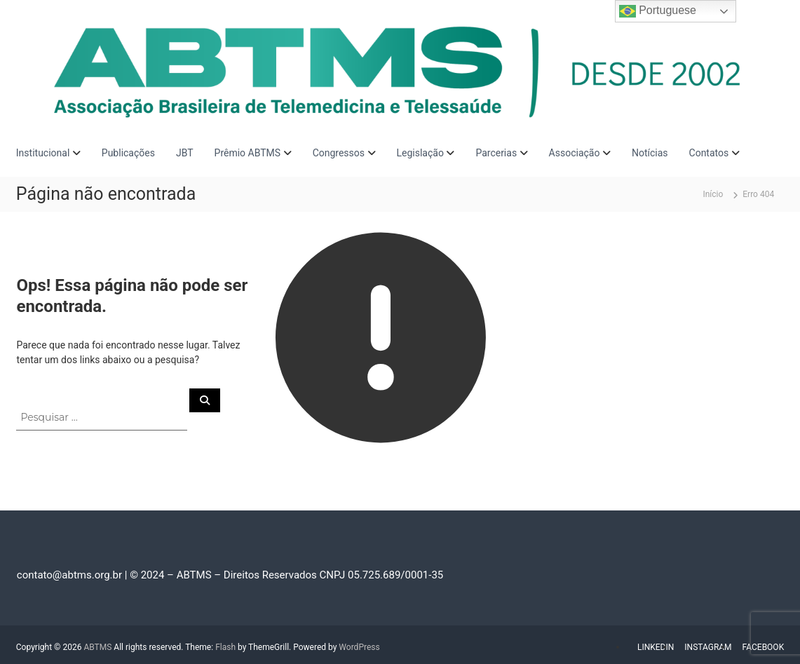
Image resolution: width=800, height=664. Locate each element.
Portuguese (657, 11)
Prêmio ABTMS (248, 152)
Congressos (339, 152)
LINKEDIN (655, 647)
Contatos (709, 152)
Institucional (43, 152)
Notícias (650, 152)
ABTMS (97, 647)
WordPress (359, 647)
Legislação (420, 152)
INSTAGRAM (707, 647)
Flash (225, 647)
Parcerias (496, 152)
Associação (574, 152)
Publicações (128, 152)
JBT (185, 152)
